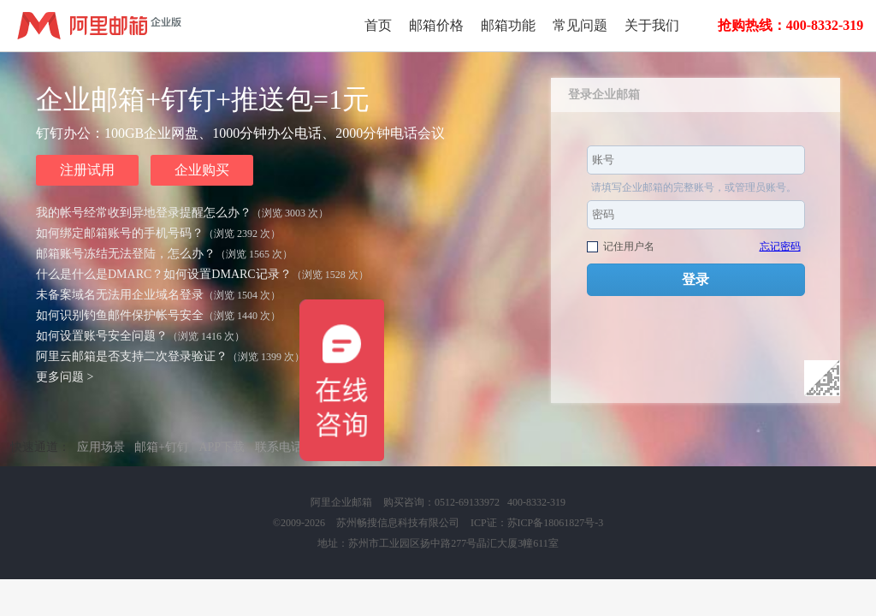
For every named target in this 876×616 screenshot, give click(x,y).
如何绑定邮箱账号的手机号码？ (120, 233)
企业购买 (202, 170)
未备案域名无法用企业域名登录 (120, 294)
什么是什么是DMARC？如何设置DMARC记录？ (164, 274)
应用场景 (101, 447)
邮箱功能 (508, 25)
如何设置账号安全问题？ (102, 335)
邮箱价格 (436, 25)
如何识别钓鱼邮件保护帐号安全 (120, 315)
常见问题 (580, 25)
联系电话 (279, 447)
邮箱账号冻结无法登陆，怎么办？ (126, 253)
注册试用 (87, 170)
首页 (378, 25)
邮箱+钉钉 (161, 447)
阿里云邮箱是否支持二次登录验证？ (132, 356)
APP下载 (221, 447)
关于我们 (651, 25)
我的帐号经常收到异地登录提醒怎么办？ (144, 212)
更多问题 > (64, 376)
